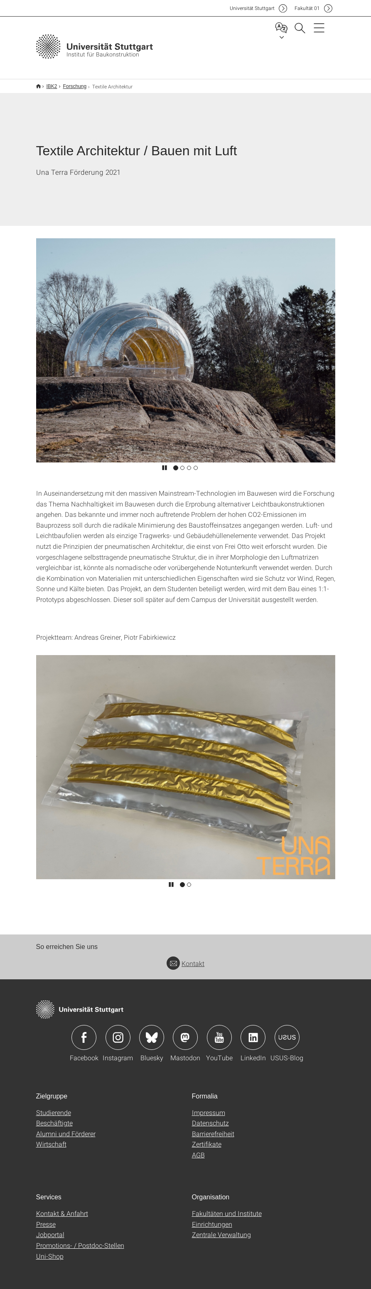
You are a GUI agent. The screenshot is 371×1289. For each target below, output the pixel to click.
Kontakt (185, 958)
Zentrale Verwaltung (221, 1229)
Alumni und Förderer (66, 1128)
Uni (252, 8)
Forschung (70, 83)
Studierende (53, 1107)
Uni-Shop (50, 1250)
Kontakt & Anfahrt (62, 1207)
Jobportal (50, 1229)
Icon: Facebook (83, 1032)
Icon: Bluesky (151, 1032)
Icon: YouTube (219, 1032)
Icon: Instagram (118, 1032)
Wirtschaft (51, 1138)
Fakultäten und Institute (227, 1207)
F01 (307, 8)
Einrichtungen (212, 1218)
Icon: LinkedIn (253, 1032)
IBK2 (47, 83)
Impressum (208, 1107)
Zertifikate (206, 1138)
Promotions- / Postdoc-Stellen (80, 1239)
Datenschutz (210, 1117)
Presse (46, 1218)
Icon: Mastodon (185, 1032)
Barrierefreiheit (213, 1128)
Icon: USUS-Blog (287, 1032)
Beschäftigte (54, 1117)
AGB (198, 1149)
